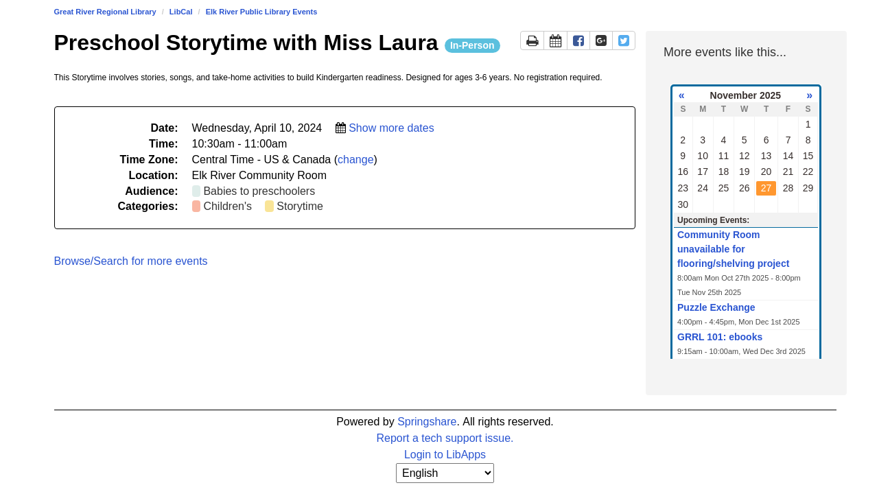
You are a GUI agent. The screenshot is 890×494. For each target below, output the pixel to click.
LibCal (181, 12)
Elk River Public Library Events (262, 12)
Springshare (426, 421)
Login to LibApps (445, 454)
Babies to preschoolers (259, 191)
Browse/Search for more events (131, 261)
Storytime (300, 206)
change (356, 159)
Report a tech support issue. (444, 438)
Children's (227, 206)
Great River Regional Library (105, 12)
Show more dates (391, 128)
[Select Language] (445, 473)
